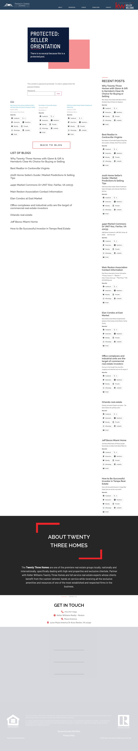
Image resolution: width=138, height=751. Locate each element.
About (60, 7)
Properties (72, 7)
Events (84, 7)
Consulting (95, 7)
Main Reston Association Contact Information (36, 191)
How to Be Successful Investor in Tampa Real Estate (40, 228)
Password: (41, 93)
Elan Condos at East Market (26, 198)
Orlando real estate (21, 214)
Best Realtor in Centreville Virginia (48, 105)
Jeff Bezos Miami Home (24, 221)
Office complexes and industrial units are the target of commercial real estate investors (41, 207)
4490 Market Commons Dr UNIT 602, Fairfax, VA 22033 (41, 184)
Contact (108, 7)
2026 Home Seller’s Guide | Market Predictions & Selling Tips (113, 179)
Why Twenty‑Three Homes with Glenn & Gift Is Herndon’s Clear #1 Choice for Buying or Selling (37, 160)
